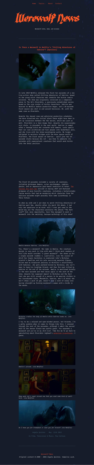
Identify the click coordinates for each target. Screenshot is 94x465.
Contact (58, 3)
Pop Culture (60, 436)
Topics (41, 3)
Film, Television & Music (42, 436)
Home (34, 3)
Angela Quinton (38, 432)
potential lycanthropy (63, 333)
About (50, 3)
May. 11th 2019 (55, 432)
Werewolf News (47, 454)
